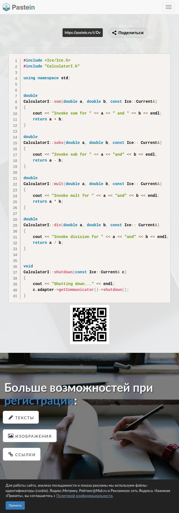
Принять (15, 505)
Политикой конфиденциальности (84, 495)
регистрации (39, 400)
